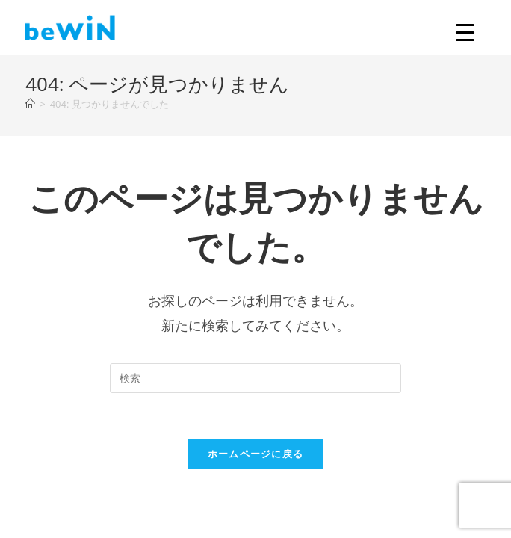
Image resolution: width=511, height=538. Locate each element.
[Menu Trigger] (465, 31)
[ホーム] (30, 104)
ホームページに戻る (256, 453)
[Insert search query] (255, 378)
